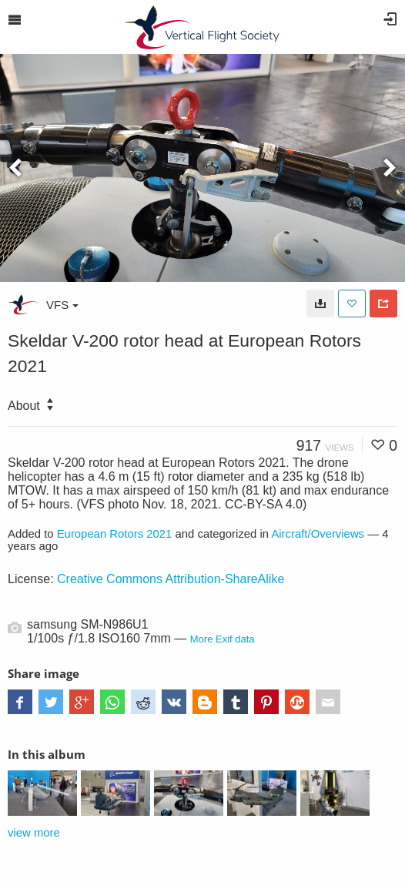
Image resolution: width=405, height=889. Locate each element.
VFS (62, 304)
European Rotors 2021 (114, 534)
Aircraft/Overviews (317, 534)
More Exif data (222, 639)
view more (34, 833)
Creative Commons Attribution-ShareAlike (170, 578)
